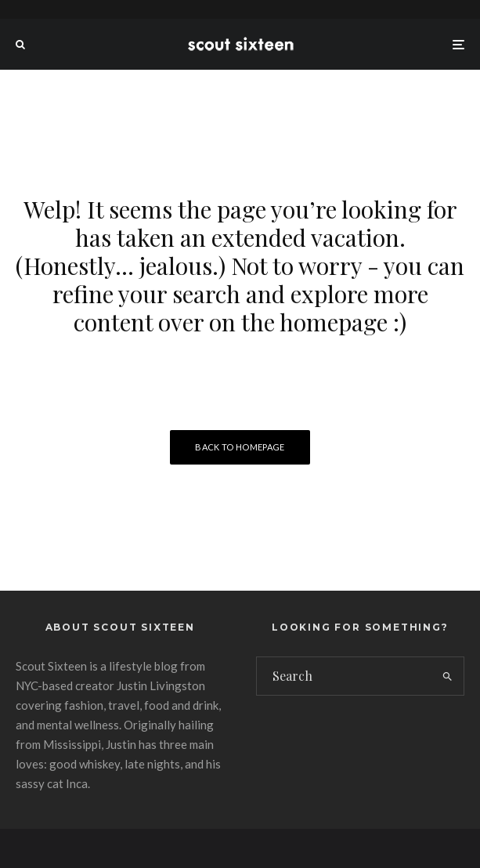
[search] (447, 676)
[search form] (344, 676)
